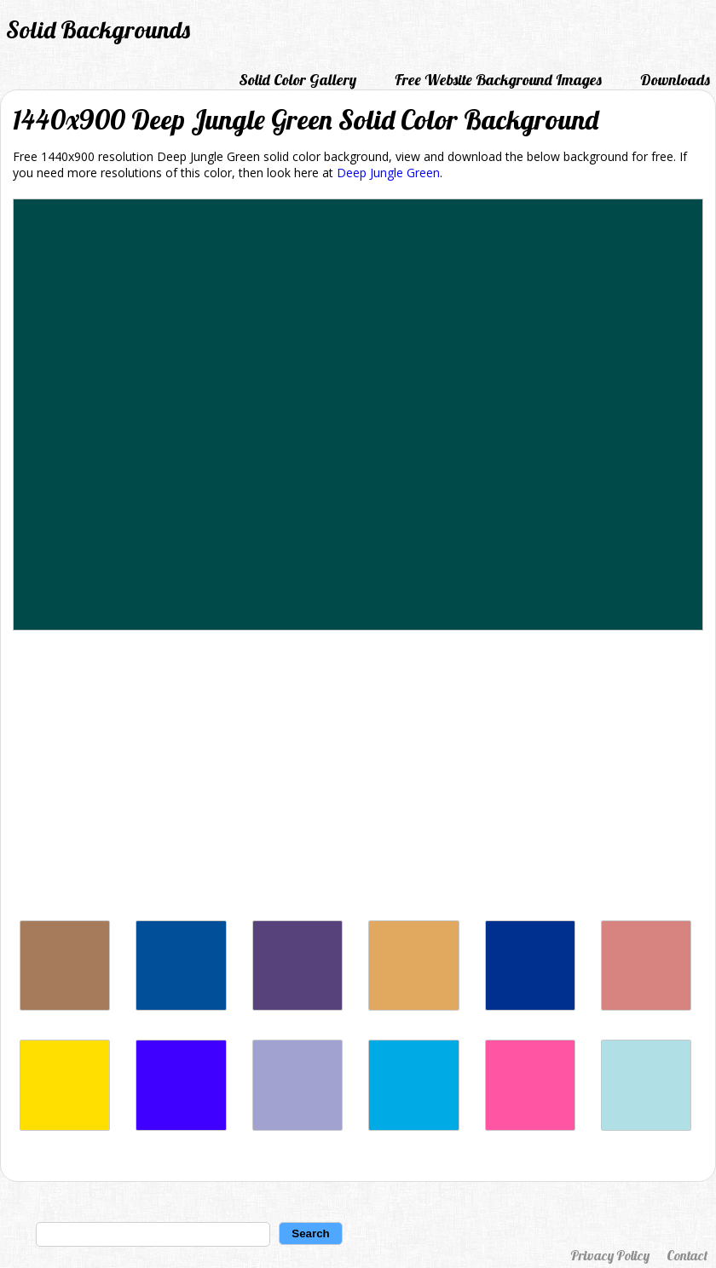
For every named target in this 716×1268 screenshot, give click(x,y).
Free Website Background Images (498, 79)
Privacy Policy (610, 1255)
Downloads (675, 79)
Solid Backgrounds (98, 29)
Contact (687, 1255)
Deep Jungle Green (388, 172)
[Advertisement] (358, 779)
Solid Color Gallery (297, 79)
